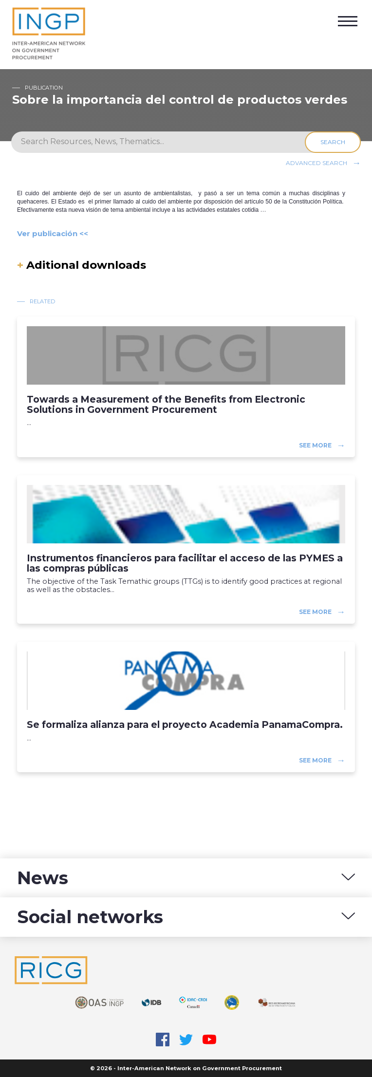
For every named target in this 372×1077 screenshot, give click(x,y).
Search (332, 142)
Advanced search (316, 162)
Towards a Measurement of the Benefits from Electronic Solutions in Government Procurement (166, 404)
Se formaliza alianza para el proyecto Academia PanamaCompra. (185, 725)
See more (315, 444)
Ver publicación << (52, 233)
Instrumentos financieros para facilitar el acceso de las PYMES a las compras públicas (185, 563)
